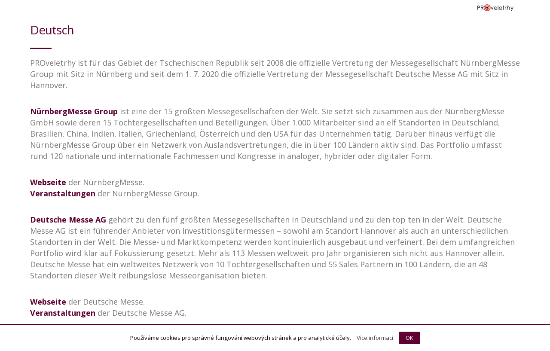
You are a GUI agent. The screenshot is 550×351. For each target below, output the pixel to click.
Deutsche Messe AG (68, 219)
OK (409, 338)
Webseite (48, 182)
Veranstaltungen (62, 193)
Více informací (375, 338)
